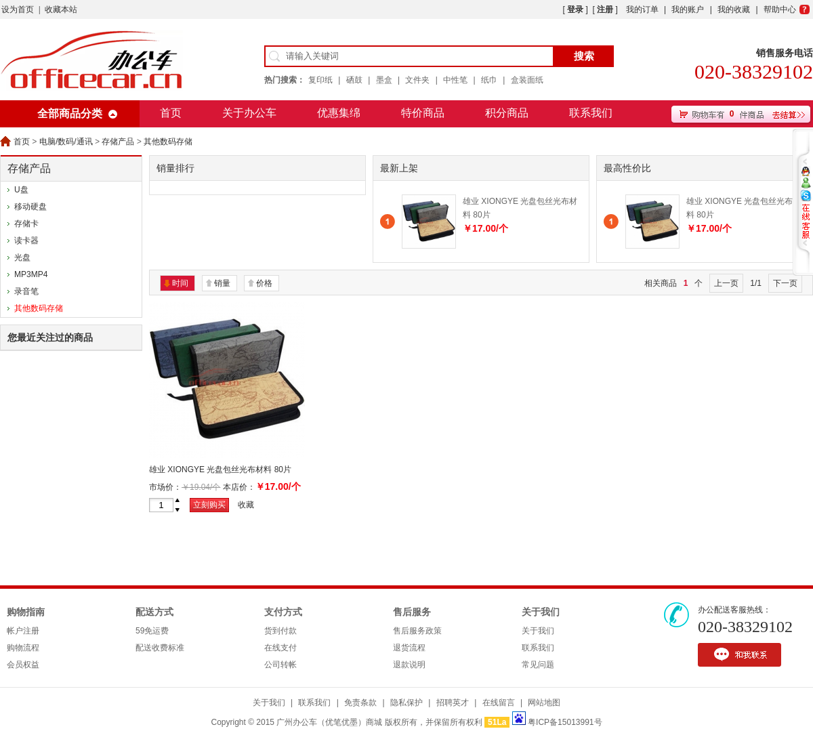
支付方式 (283, 612)
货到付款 (280, 631)
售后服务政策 (417, 631)
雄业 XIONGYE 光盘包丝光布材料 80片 (220, 469)
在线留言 (498, 702)
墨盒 (384, 80)
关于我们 (541, 612)
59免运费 (152, 631)
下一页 (785, 283)
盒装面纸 (527, 80)
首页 (171, 113)
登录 (575, 9)
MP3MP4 (30, 274)
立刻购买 (209, 504)
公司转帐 (280, 664)
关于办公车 (249, 113)
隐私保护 (406, 702)
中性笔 (455, 80)
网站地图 (544, 702)
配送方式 (154, 612)
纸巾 (489, 80)
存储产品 (118, 141)
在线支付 (280, 647)
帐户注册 (23, 631)
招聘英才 (452, 702)
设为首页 (17, 9)
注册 (605, 9)
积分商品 (506, 113)
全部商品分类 (69, 113)
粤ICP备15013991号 (565, 722)
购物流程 (23, 647)
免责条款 (360, 702)
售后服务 (412, 612)
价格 (264, 283)
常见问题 (538, 664)
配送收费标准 (160, 647)
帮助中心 (780, 9)
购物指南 (26, 612)
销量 (222, 283)
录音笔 (26, 291)
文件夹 (417, 80)
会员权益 (23, 664)
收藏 (246, 504)
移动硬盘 (30, 206)
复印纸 (320, 80)
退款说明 (409, 664)
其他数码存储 (168, 141)
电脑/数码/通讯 (66, 141)
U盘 (21, 189)
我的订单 (642, 9)
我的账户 (687, 9)
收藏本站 (61, 9)
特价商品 (422, 113)
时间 (180, 283)
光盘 (22, 257)
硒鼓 (354, 80)
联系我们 (590, 113)
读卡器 (26, 240)
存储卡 (26, 223)
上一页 (726, 283)
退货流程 (409, 647)
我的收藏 (733, 9)
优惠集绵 (338, 113)
